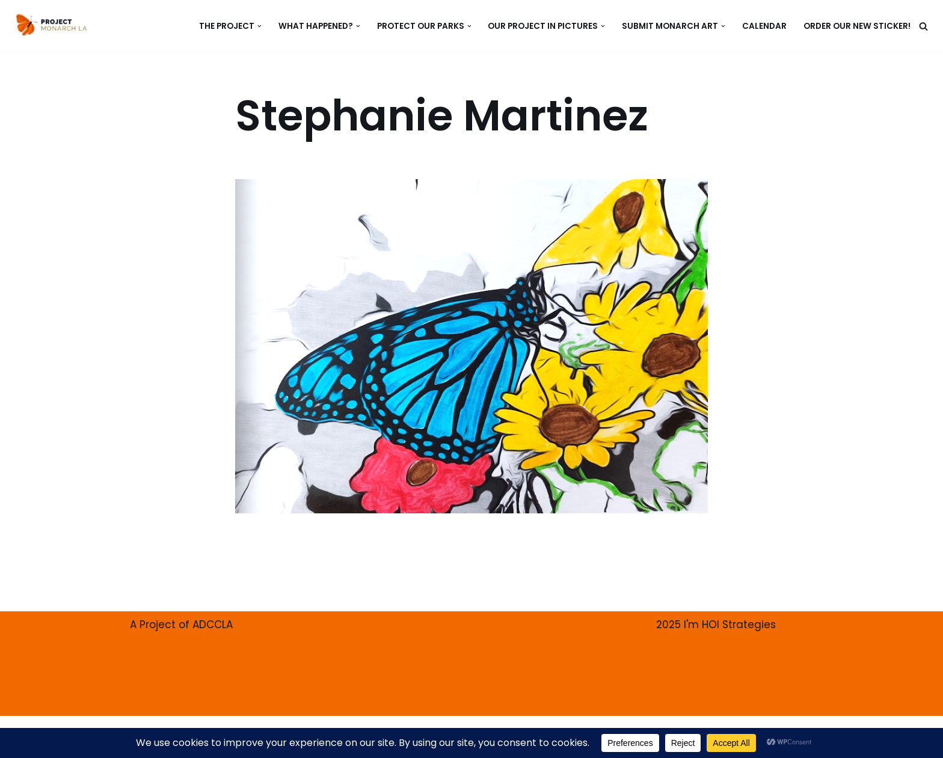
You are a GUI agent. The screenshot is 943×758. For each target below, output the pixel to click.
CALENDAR (764, 26)
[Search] (923, 26)
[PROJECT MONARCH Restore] (51, 24)
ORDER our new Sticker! (857, 26)
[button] (259, 26)
